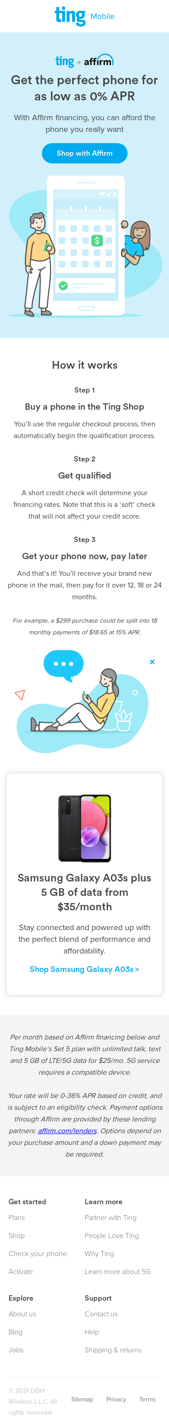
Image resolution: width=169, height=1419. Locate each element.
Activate (21, 1271)
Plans (17, 1217)
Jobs (16, 1350)
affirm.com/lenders (67, 1130)
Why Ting (99, 1253)
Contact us (101, 1314)
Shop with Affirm (85, 153)
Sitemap (82, 1399)
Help (92, 1332)
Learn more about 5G (118, 1271)
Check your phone (38, 1253)
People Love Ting (112, 1235)
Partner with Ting (111, 1217)
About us (22, 1314)
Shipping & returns (113, 1350)
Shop (17, 1235)
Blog (16, 1332)
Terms (147, 1399)
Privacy (116, 1399)
